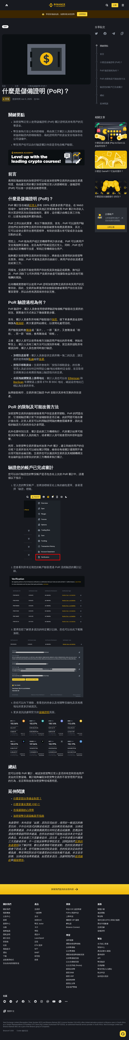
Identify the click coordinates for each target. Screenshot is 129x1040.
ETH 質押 (38, 945)
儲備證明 (101, 931)
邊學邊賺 (69, 940)
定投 (36, 942)
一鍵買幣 (38, 913)
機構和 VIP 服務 (72, 920)
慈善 (36, 960)
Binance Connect (73, 927)
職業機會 (6, 913)
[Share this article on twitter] (96, 33)
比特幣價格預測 (72, 958)
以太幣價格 (70, 951)
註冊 (115, 5)
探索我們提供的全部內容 (64, 889)
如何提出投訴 (103, 976)
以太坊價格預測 (72, 962)
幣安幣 (100, 916)
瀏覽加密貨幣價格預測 (75, 955)
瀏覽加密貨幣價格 (73, 944)
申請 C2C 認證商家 (74, 909)
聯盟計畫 (101, 909)
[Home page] (57, 5)
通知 (5, 952)
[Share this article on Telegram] (113, 33)
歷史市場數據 (103, 924)
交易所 (37, 909)
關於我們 (6, 909)
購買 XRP (70, 976)
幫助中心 (101, 947)
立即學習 (82, 14)
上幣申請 (69, 916)
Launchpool (39, 938)
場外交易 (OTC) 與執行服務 (109, 920)
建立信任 (6, 938)
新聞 (5, 920)
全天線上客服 (103, 944)
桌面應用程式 (8, 960)
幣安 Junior (39, 924)
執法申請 (101, 973)
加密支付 (38, 920)
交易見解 (101, 927)
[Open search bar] (106, 5)
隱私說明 (6, 934)
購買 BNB (70, 973)
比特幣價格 (70, 947)
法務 (5, 927)
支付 (36, 916)
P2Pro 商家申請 (72, 913)
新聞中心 (6, 924)
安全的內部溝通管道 (11, 963)
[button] (122, 5)
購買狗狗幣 (70, 980)
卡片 (36, 927)
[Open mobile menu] (123, 5)
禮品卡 (37, 934)
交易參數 (101, 965)
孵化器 (68, 924)
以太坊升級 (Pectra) (74, 965)
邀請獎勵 (101, 913)
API (99, 958)
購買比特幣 (70, 969)
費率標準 (101, 955)
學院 (36, 931)
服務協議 (6, 931)
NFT (36, 949)
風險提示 (6, 949)
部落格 (5, 942)
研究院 (37, 956)
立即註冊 (110, 227)
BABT (37, 952)
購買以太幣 (70, 983)
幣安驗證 (101, 962)
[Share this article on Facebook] (105, 33)
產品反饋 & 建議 (104, 951)
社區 (5, 945)
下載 (5, 956)
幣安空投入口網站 (105, 969)
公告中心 (6, 916)
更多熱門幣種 (71, 987)
